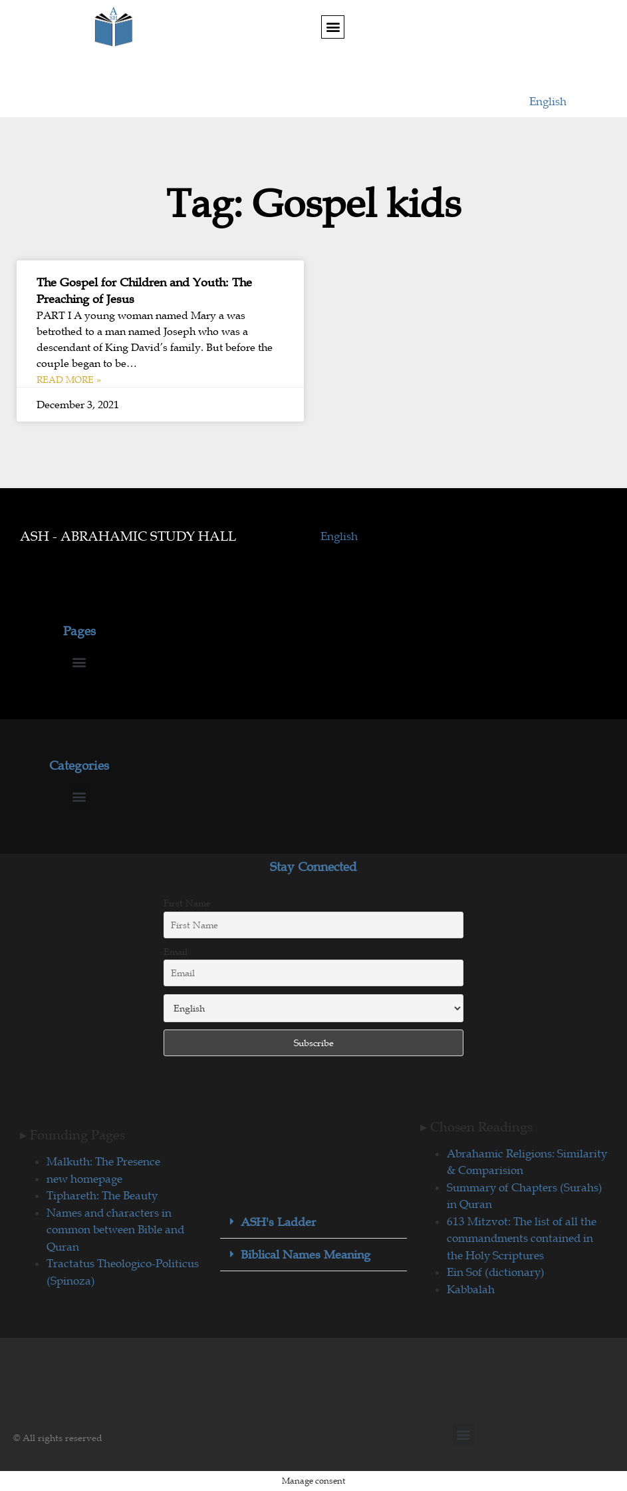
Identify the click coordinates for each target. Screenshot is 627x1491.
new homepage (84, 1178)
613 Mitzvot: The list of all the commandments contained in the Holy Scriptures (521, 1238)
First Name (187, 903)
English (547, 101)
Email (176, 952)
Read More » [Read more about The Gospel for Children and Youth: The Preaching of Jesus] (69, 380)
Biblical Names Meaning (305, 1254)
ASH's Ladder (278, 1222)
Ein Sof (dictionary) (496, 1272)
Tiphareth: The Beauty (102, 1195)
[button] (332, 27)
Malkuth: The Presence (103, 1161)
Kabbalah (471, 1289)
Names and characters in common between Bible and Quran (115, 1229)
